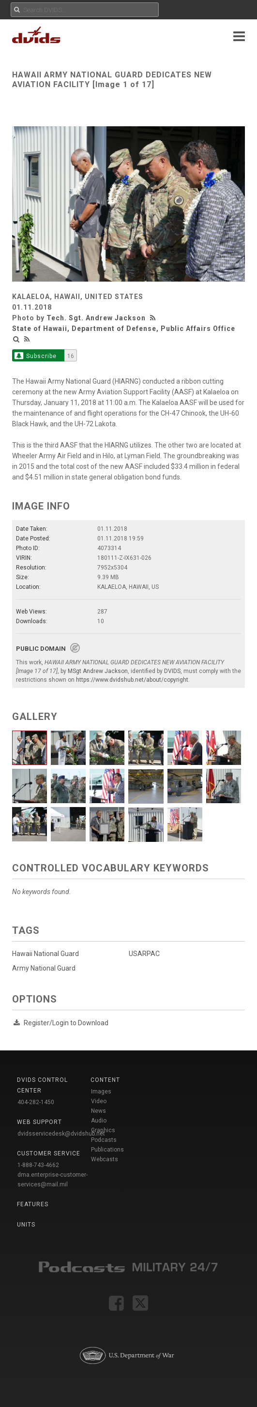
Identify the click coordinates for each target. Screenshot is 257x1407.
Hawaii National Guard (45, 954)
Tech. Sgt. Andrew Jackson (96, 318)
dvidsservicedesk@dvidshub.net (61, 1133)
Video (98, 1101)
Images (101, 1091)
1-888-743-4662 (38, 1165)
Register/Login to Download (66, 1023)
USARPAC (144, 954)
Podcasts (104, 1140)
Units (26, 1224)
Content (105, 1080)
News (98, 1111)
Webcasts (104, 1159)
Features (32, 1204)
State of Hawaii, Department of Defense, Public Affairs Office (123, 328)
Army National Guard (44, 968)
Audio (98, 1120)
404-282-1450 (35, 1102)
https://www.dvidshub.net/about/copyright (132, 679)
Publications (107, 1149)
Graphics (103, 1130)
